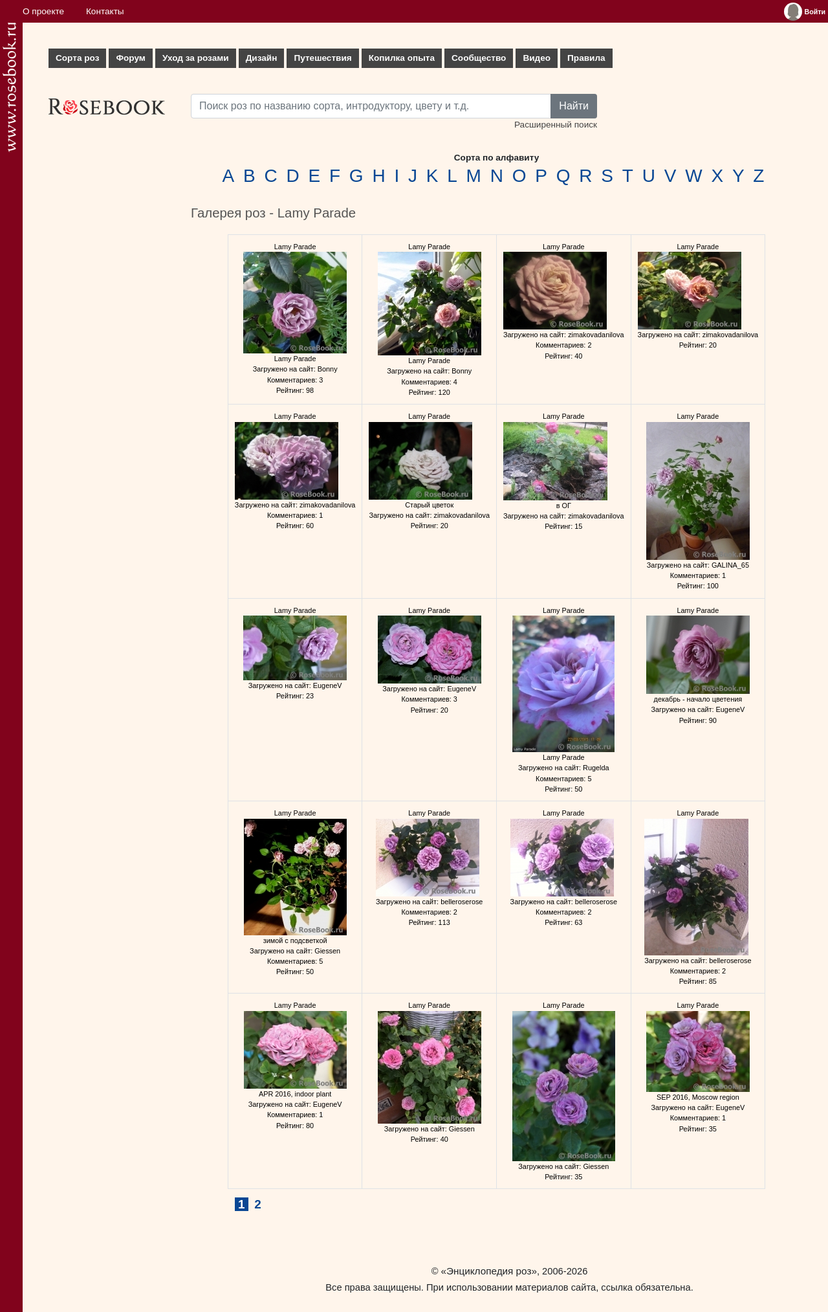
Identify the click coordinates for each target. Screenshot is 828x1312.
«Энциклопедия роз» (489, 1270)
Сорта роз (77, 58)
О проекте (43, 11)
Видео (536, 58)
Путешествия (322, 58)
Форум (130, 58)
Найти (574, 105)
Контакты (105, 11)
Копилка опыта (402, 58)
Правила (586, 58)
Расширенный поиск (555, 124)
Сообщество (479, 58)
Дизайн (262, 58)
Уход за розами (195, 58)
